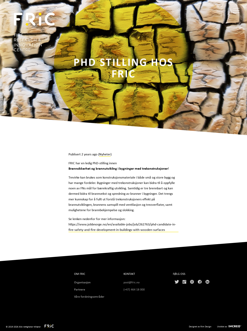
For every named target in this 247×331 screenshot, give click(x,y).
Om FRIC (79, 274)
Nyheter (105, 154)
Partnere (79, 289)
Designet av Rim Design (200, 326)
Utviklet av (222, 326)
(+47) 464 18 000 (134, 289)
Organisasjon (82, 282)
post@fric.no (132, 282)
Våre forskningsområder (89, 296)
